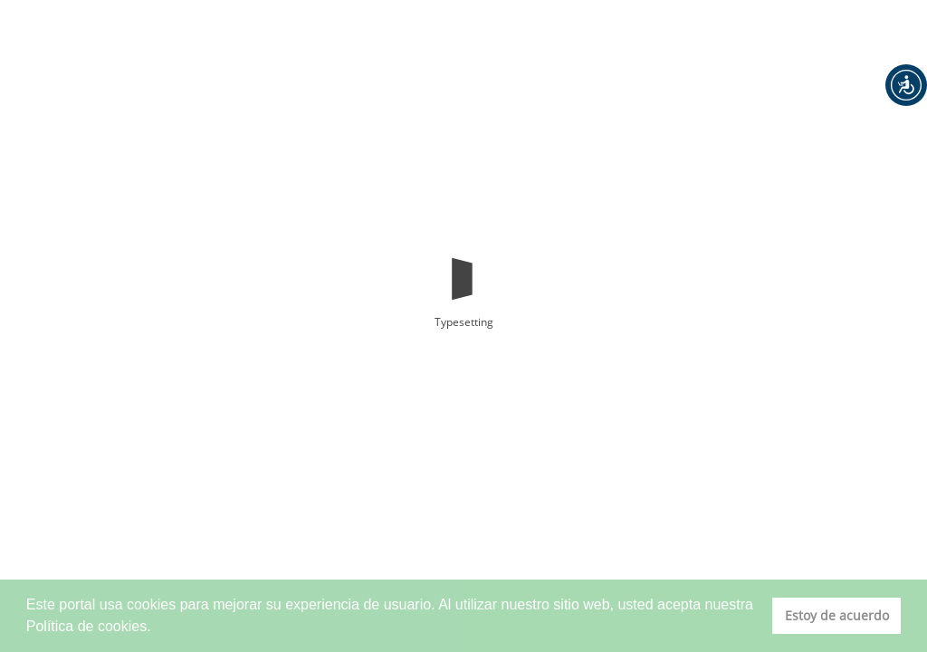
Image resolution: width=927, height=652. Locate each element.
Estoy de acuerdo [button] (837, 615)
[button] (906, 85)
